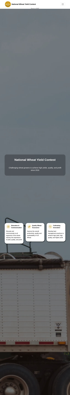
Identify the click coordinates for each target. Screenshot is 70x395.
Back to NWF (35, 8)
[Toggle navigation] (62, 4)
